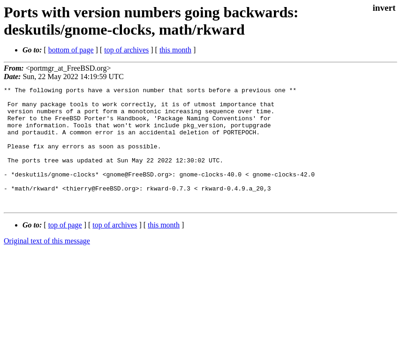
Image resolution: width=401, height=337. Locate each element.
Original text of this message (47, 265)
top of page (65, 249)
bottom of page (71, 50)
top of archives (126, 50)
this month (175, 50)
